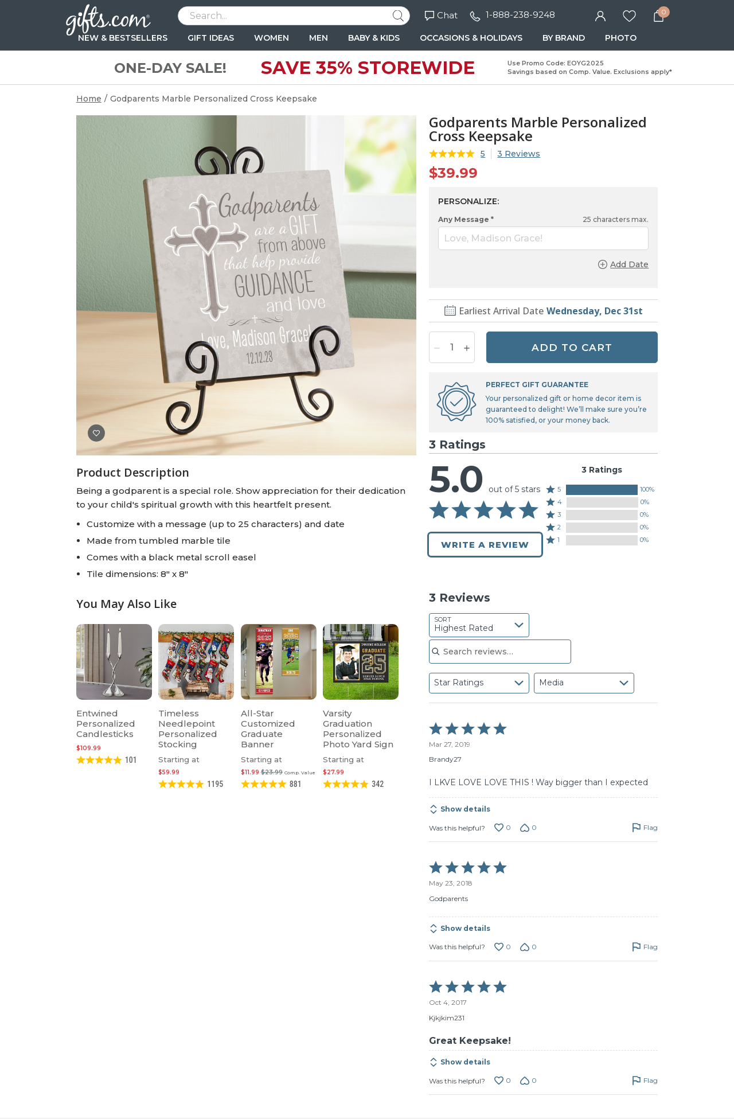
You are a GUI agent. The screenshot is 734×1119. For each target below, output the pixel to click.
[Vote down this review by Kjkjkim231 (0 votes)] (528, 1080)
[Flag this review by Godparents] (645, 947)
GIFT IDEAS (211, 38)
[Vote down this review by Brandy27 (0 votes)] (528, 828)
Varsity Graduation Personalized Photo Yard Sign (358, 729)
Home (88, 98)
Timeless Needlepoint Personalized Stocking (187, 729)
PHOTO (621, 38)
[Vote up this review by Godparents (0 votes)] (502, 947)
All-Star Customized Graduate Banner (268, 729)
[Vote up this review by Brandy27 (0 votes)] (502, 828)
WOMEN (271, 38)
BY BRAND (563, 38)
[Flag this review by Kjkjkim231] (645, 1080)
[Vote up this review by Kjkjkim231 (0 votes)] (502, 1080)
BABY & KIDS (374, 38)
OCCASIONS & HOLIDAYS (471, 38)
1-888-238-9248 (520, 14)
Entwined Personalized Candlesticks (105, 723)
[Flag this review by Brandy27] (645, 828)
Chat (441, 15)
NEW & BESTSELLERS (122, 38)
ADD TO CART (572, 347)
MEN (318, 38)
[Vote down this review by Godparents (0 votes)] (528, 947)
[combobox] (479, 625)
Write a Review (485, 544)
